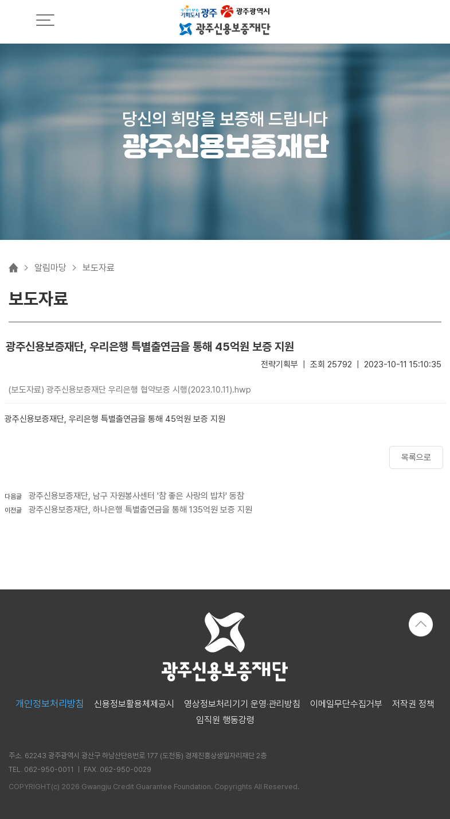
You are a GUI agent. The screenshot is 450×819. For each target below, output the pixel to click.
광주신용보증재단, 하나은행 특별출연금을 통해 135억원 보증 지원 (140, 509)
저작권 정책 (413, 704)
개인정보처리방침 (49, 704)
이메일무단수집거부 (346, 704)
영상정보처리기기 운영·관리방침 (242, 704)
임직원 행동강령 (225, 720)
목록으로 (416, 457)
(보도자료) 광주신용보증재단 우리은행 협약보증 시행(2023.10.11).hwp (129, 390)
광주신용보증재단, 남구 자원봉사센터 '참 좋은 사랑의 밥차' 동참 (136, 496)
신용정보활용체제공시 (134, 704)
